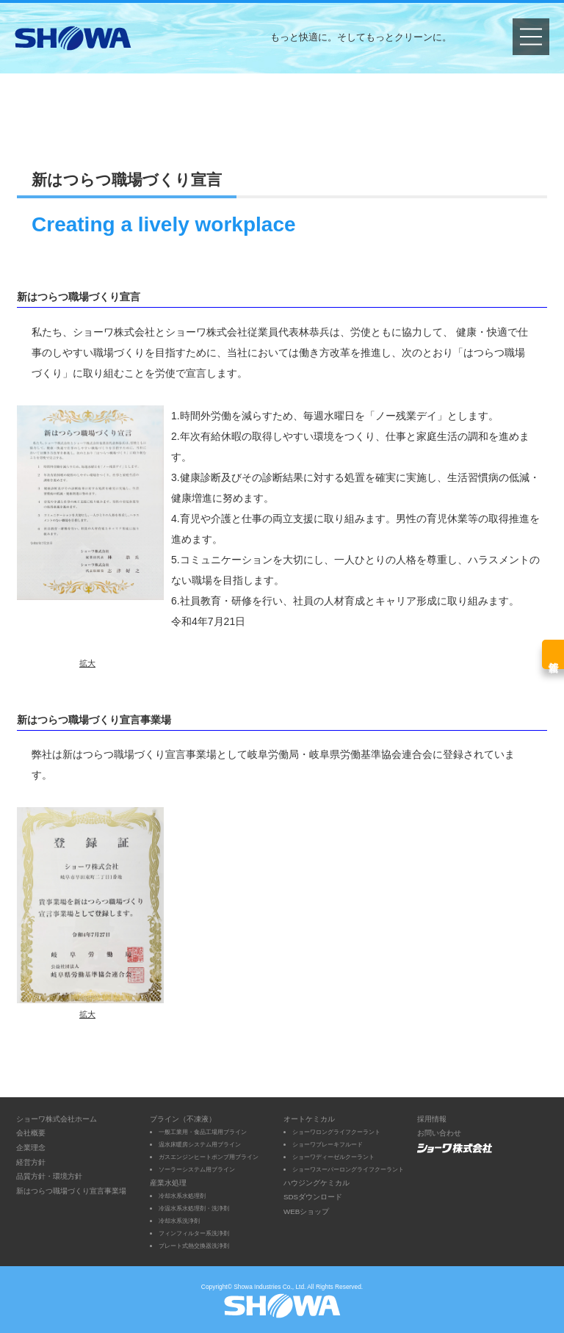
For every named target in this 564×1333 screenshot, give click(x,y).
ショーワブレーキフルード (327, 1144)
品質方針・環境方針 (49, 1176)
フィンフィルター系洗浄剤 (194, 1233)
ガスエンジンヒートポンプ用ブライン (208, 1156)
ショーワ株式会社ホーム (56, 1119)
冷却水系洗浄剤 (179, 1220)
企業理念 (31, 1148)
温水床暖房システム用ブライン (200, 1144)
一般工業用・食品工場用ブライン (203, 1131)
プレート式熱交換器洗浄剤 (194, 1245)
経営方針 (31, 1162)
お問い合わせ (439, 1133)
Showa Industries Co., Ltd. (270, 1286)
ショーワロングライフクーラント (336, 1131)
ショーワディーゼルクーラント (333, 1156)
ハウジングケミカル (316, 1183)
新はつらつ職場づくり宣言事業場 (71, 1191)
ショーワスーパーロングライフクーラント (348, 1169)
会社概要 (31, 1133)
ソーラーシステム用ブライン (197, 1169)
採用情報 (431, 1119)
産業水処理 (168, 1183)
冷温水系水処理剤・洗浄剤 (194, 1208)
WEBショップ (306, 1211)
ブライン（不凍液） (183, 1119)
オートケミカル (309, 1119)
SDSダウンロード (312, 1197)
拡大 (87, 663)
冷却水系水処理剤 (182, 1195)
